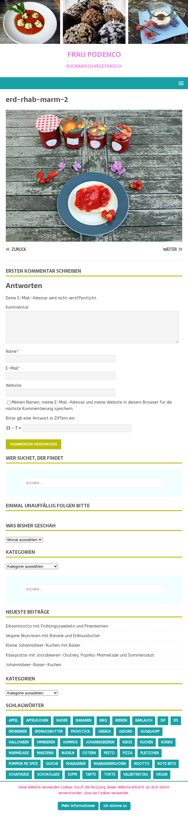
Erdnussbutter (49, 731)
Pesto (109, 753)
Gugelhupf (150, 731)
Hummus (70, 742)
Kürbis (167, 742)
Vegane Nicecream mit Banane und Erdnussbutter (53, 635)
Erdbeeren (18, 731)
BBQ (103, 720)
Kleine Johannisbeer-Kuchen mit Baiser (43, 645)
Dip (162, 720)
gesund (125, 731)
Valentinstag (135, 774)
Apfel (13, 720)
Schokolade (48, 774)
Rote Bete (167, 764)
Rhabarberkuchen (110, 764)
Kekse (127, 742)
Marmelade (19, 753)
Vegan (161, 774)
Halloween (19, 742)
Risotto (141, 764)
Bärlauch (143, 720)
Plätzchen (149, 753)
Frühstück (80, 731)
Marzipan (45, 753)
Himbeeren (46, 742)
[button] (180, 83)
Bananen (83, 720)
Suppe (72, 774)
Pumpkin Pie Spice (23, 764)
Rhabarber (76, 764)
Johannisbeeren (100, 742)
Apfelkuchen (37, 720)
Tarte (90, 774)
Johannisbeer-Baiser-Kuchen (33, 664)
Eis (175, 720)
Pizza (127, 753)
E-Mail (12, 368)
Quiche (52, 764)
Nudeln (68, 753)
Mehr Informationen (78, 806)
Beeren (121, 720)
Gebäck (104, 731)
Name (11, 351)
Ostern (89, 753)
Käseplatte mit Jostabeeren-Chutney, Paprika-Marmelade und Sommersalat (80, 655)
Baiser (62, 720)
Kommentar (17, 307)
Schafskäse (19, 774)
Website (13, 385)
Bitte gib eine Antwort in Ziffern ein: (40, 418)
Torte (109, 774)
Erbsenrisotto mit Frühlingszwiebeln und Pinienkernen (57, 626)
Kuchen (146, 742)
